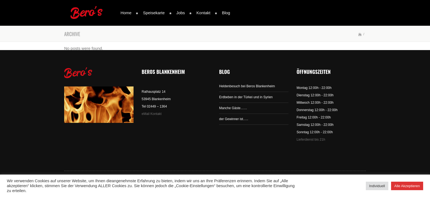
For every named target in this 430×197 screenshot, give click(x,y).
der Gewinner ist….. (233, 119)
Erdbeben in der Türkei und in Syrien (246, 97)
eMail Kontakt (152, 114)
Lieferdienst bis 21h (311, 139)
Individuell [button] (377, 186)
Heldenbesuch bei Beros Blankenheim (247, 86)
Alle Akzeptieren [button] (407, 186)
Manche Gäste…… (233, 108)
